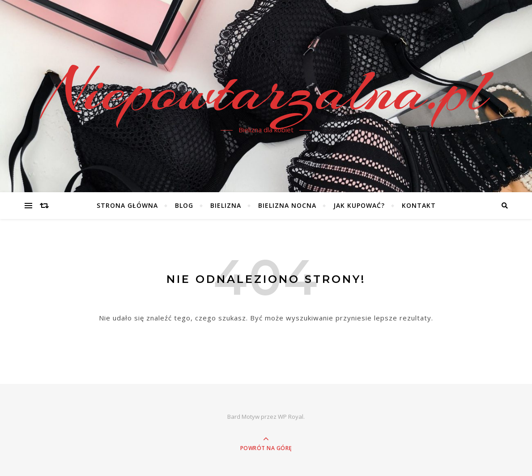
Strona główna (127, 205)
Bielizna (225, 205)
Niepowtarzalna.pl (266, 90)
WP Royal (290, 417)
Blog (184, 205)
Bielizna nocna (287, 205)
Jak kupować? (359, 205)
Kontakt (419, 205)
